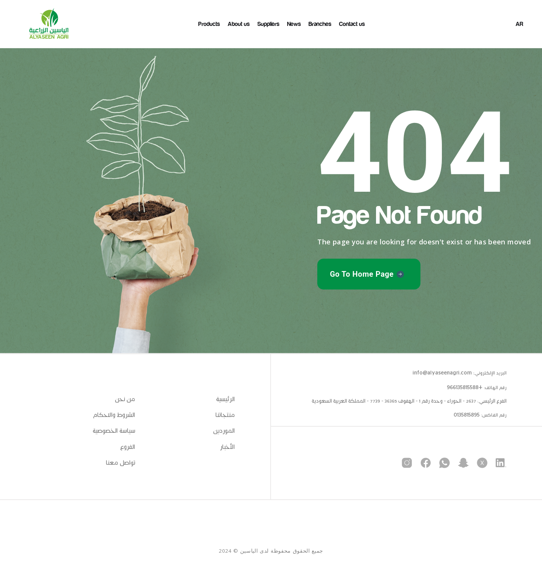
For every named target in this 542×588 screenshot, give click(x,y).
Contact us (352, 24)
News (294, 24)
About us (239, 24)
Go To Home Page (362, 274)
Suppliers (268, 24)
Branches (320, 24)
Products (209, 24)
